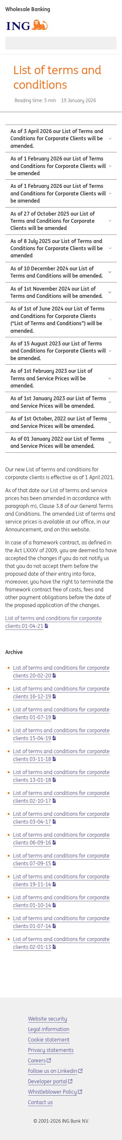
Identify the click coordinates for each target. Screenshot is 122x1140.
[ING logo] (27, 24)
